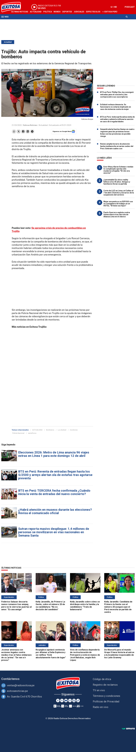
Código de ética (102, 679)
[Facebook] (58, 700)
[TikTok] (78, 700)
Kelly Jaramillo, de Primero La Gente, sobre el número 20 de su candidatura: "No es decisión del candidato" (50, 605)
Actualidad (36, 12)
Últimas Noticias (19, 12)
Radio (26, 22)
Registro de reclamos (105, 684)
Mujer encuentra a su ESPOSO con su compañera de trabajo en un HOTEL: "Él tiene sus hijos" (118, 203)
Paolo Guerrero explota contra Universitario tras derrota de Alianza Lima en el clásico (116, 214)
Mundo (57, 12)
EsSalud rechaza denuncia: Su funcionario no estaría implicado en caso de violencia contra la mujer (115, 106)
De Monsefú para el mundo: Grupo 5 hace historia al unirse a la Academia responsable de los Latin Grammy (119, 654)
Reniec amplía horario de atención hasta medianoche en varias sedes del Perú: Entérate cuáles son (116, 146)
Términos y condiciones (106, 695)
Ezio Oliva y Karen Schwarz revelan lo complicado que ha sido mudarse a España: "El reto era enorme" (118, 170)
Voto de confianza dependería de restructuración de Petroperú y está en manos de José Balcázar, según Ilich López (85, 655)
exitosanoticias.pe (17, 691)
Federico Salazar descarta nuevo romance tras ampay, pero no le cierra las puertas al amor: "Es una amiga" (16, 605)
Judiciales (79, 12)
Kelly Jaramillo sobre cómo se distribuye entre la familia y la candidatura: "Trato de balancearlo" (85, 605)
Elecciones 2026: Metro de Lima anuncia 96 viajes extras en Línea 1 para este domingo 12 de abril (53, 454)
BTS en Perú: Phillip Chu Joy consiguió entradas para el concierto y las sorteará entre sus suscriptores (117, 94)
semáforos (32, 433)
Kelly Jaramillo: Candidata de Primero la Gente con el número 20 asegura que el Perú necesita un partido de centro (118, 606)
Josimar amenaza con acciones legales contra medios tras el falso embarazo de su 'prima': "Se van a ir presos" (16, 655)
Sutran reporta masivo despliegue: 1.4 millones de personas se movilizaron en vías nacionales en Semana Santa (53, 532)
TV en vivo (99, 690)
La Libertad (62, 430)
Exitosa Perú (110, 12)
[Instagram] (70, 700)
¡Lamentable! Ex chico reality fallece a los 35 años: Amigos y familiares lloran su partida (116, 182)
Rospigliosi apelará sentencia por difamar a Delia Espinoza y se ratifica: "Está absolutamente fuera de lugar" (51, 654)
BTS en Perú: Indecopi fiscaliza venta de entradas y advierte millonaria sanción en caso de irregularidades (117, 119)
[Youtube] (66, 700)
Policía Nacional (18, 433)
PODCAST (130, 7)
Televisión (16, 22)
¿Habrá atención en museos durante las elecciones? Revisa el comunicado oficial (55, 511)
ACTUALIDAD (37, 430)
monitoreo (74, 430)
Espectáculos (93, 12)
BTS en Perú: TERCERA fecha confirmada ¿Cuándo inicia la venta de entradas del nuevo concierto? (54, 492)
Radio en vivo (100, 707)
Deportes (67, 12)
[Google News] (74, 700)
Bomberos (50, 430)
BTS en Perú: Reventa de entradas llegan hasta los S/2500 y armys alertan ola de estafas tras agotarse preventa (55, 475)
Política (47, 12)
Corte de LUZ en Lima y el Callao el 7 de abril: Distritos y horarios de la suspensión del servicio (118, 193)
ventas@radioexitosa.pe (20, 685)
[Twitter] (62, 700)
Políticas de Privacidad (106, 701)
